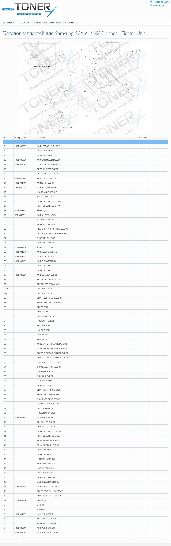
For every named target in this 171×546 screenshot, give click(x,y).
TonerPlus (11, 23)
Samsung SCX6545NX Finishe (47, 23)
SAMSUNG (25, 23)
